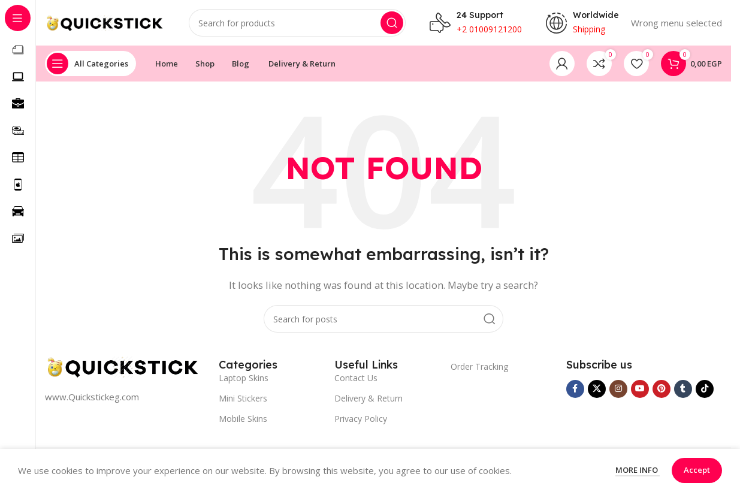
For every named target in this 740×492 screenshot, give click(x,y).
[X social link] (597, 391)
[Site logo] (105, 23)
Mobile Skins (243, 421)
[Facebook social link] (575, 391)
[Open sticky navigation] (90, 66)
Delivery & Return (368, 400)
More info (637, 469)
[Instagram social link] (618, 391)
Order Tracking (479, 369)
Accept (697, 469)
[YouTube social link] (640, 391)
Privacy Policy (360, 421)
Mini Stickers (243, 400)
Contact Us (355, 380)
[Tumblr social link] (683, 391)
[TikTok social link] (705, 391)
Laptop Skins (243, 380)
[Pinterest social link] (661, 391)
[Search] (297, 24)
